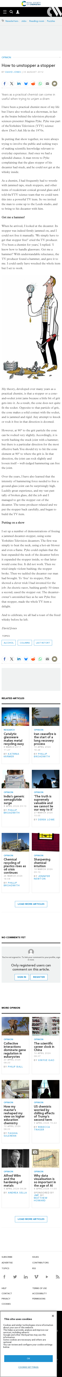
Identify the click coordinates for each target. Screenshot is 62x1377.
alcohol (9, 643)
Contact (7, 1293)
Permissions (38, 1298)
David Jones (13, 72)
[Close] (52, 1315)
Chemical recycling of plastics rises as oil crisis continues (15, 866)
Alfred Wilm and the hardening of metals (13, 1180)
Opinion (6, 57)
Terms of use (39, 1288)
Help (4, 1288)
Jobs (23, 21)
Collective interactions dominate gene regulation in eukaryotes (15, 1050)
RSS (34, 1268)
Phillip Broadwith (42, 755)
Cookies (6, 1304)
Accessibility (39, 1293)
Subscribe (7, 1257)
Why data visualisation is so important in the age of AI (45, 1180)
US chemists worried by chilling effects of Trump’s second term (44, 1113)
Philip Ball (15, 1066)
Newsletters (12, 21)
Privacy (6, 1298)
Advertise (7, 1262)
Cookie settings (28, 1367)
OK (28, 1358)
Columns (25, 643)
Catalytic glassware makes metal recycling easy (14, 739)
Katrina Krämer (11, 755)
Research (9, 730)
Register (39, 977)
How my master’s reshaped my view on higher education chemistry (14, 1115)
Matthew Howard (40, 1199)
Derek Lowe (46, 819)
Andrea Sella (17, 1192)
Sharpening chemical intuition (42, 863)
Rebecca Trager (42, 1128)
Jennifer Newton (42, 877)
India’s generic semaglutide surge (14, 799)
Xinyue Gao (46, 1060)
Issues (35, 1257)
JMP (36, 1195)
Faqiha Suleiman (11, 1134)
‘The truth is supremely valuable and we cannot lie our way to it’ (43, 802)
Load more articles (31, 904)
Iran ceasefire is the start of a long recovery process (45, 739)
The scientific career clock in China (44, 1047)
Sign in (21, 977)
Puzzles (51, 21)
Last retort (43, 643)
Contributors (40, 1262)
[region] (28, 1344)
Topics (5, 1268)
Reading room (36, 21)
